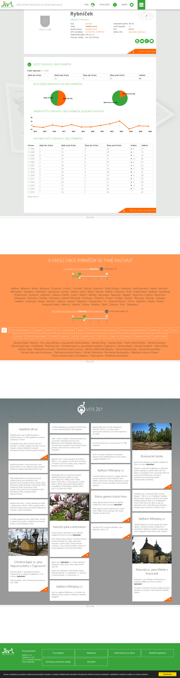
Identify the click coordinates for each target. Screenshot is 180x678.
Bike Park (102, 336)
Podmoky (87, 298)
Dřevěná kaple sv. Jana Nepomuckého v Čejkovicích (89, 346)
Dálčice (87, 288)
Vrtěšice (95, 304)
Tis (104, 301)
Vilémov (65, 304)
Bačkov (15, 288)
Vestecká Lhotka (50, 304)
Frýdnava (126, 288)
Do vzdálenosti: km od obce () (78, 311)
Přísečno (99, 298)
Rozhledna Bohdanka (116, 355)
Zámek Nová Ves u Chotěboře (27, 346)
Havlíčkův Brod (91, 29)
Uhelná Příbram (117, 301)
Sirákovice (31, 301)
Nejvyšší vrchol (87, 336)
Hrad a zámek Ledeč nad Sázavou (70, 355)
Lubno (74, 294)
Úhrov (131, 301)
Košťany (153, 291)
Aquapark (38, 330)
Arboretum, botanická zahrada (132, 330)
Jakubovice (54, 291)
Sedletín (19, 301)
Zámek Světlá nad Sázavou (99, 349)
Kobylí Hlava (140, 291)
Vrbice (85, 304)
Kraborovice (20, 294)
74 (130, 26)
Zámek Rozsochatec (126, 349)
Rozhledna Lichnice (44, 349)
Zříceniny (17, 336)
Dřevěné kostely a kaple (36, 336)
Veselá (151, 301)
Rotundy (53, 336)
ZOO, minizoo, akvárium (20, 330)
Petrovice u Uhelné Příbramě (64, 298)
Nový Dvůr (160, 294)
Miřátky (93, 294)
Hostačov (29, 291)
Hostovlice (41, 291)
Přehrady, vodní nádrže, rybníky (102, 330)
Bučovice (44, 288)
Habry (153, 288)
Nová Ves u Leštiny (143, 294)
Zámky (174, 330)
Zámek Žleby (25, 349)
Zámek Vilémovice (93, 352)
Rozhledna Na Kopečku (117, 352)
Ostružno (32, 298)
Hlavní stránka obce (147, 51)
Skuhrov (51, 301)
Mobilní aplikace (157, 652)
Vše (4, 330)
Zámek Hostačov (156, 342)
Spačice (61, 301)
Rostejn (150, 298)
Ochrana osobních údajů (58, 661)
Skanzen (81, 330)
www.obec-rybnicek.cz (137, 32)
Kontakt (91, 661)
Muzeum (127, 336)
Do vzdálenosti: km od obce (80, 269)
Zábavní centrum (142, 336)
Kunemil (33, 294)
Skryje (41, 301)
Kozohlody (164, 291)
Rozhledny (153, 330)
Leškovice (45, 294)
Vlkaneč (76, 304)
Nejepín (127, 294)
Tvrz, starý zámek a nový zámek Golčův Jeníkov (65, 342)
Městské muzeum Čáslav (144, 352)
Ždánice (113, 304)
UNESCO (50, 330)
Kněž (129, 291)
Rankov (129, 298)
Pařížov (43, 298)
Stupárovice (95, 301)
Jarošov (65, 291)
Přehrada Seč (52, 346)
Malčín (83, 294)
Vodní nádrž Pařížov (134, 342)
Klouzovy (119, 291)
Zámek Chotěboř (143, 346)
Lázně (74, 336)
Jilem (83, 291)
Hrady (165, 330)
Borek (35, 288)
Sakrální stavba (160, 336)
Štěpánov (82, 301)
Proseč (109, 298)
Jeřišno (74, 291)
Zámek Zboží (115, 342)
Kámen (100, 291)
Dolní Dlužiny (112, 288)
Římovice (139, 298)
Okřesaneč (19, 298)
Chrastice (56, 288)
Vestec (160, 301)
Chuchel (77, 288)
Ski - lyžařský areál (65, 330)
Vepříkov (141, 301)
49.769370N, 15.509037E (95, 32)
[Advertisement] (90, 236)
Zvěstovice (132, 304)
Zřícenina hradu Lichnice (70, 349)
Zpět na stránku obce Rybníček (142, 210)
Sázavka (160, 298)
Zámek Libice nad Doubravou (36, 352)
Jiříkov (91, 291)
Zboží (104, 304)
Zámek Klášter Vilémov (25, 342)
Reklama (91, 652)
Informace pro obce (124, 652)
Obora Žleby (161, 346)
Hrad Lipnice (96, 355)
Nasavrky (116, 294)
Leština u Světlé (60, 294)
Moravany (104, 294)
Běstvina (25, 288)
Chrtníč (67, 288)
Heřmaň (163, 288)
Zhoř (122, 304)
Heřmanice (16, 291)
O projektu (58, 652)
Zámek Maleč (125, 346)
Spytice (71, 301)
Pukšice (119, 298)
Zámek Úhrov (99, 342)
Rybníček (81, 13)
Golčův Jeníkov (140, 288)
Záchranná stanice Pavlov (67, 352)
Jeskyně (64, 336)
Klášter (109, 291)
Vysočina (88, 24)
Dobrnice (98, 288)
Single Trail (114, 336)
